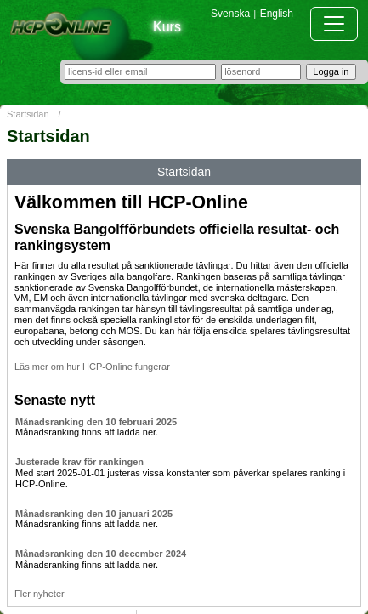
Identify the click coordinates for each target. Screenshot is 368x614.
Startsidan (28, 114)
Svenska (230, 14)
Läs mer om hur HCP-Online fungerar (92, 366)
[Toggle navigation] (334, 24)
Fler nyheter (39, 593)
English (276, 14)
